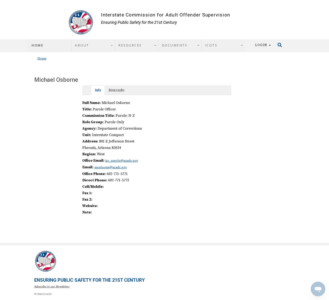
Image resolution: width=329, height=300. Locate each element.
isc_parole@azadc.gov (121, 161)
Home (37, 45)
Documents (175, 45)
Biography (117, 90)
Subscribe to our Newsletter (52, 286)
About (82, 45)
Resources (130, 45)
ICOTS (211, 45)
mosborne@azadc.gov (110, 167)
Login (263, 45)
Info (98, 90)
